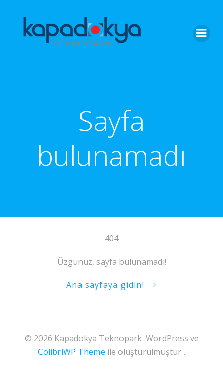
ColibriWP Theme (71, 351)
